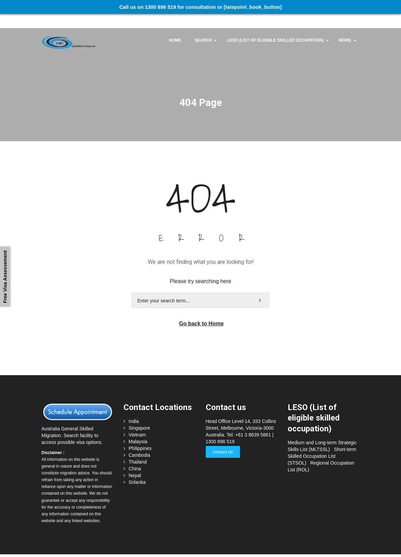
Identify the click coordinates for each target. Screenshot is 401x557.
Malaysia (138, 427)
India (134, 407)
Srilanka (137, 468)
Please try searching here (200, 267)
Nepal (135, 461)
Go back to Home (201, 310)
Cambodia (139, 441)
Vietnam (137, 421)
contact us (222, 438)
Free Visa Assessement (5, 276)
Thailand (138, 448)
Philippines (140, 434)
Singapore (139, 414)
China (135, 454)
